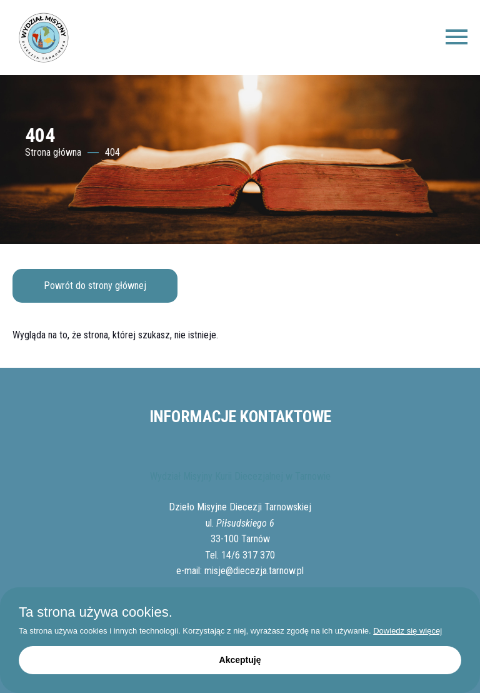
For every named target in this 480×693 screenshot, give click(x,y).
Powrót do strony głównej (95, 285)
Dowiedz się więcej (407, 630)
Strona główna (53, 152)
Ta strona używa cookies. (95, 612)
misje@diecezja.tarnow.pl (254, 571)
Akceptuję (240, 660)
